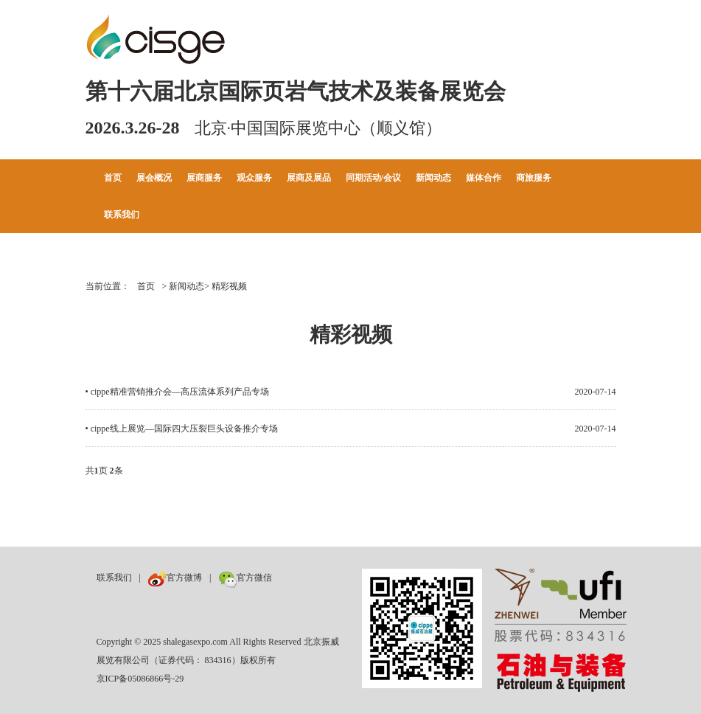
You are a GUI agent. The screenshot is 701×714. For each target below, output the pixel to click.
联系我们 (121, 214)
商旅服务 (533, 178)
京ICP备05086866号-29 (140, 678)
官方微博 (175, 577)
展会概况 (154, 178)
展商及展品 (309, 178)
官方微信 (245, 577)
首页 (113, 178)
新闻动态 (433, 178)
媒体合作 (483, 178)
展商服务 (204, 178)
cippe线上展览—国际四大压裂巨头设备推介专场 (184, 428)
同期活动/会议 (373, 178)
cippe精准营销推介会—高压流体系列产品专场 (180, 392)
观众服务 (254, 178)
